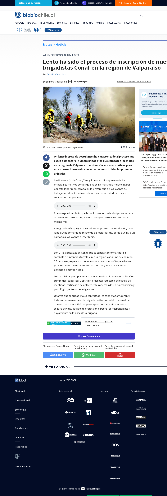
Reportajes (21, 446)
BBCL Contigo (130, 23)
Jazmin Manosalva (56, 74)
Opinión (100, 23)
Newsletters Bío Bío (65, 3)
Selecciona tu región (34, 2)
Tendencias (87, 23)
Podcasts (19, 23)
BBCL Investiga (114, 23)
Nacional (31, 23)
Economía (62, 23)
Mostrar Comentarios (89, 336)
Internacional (47, 23)
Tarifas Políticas (23, 466)
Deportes (74, 23)
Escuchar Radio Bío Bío (133, 3)
